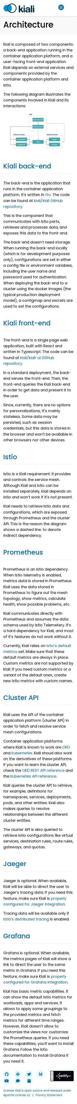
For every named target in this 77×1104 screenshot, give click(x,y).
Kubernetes (21, 753)
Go (48, 194)
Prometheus (23, 552)
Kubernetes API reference (33, 776)
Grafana (16, 936)
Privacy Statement (49, 1095)
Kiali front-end (27, 323)
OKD (66, 747)
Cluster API (21, 697)
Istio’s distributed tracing (26, 919)
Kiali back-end (27, 166)
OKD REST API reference (43, 770)
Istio (10, 456)
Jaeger (14, 863)
